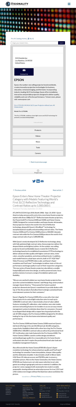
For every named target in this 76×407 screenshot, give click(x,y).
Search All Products (29, 398)
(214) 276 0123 (45, 395)
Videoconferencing (27, 388)
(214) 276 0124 (45, 393)
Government (9, 388)
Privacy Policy (36, 376)
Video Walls (25, 396)
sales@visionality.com (47, 397)
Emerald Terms (26, 376)
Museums (8, 394)
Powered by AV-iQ (46, 376)
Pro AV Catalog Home (18, 39)
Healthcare (8, 392)
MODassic (67, 404)
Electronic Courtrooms (28, 394)
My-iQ (31, 39)
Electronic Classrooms (28, 392)
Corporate (8, 391)
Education (8, 389)
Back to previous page (38, 162)
